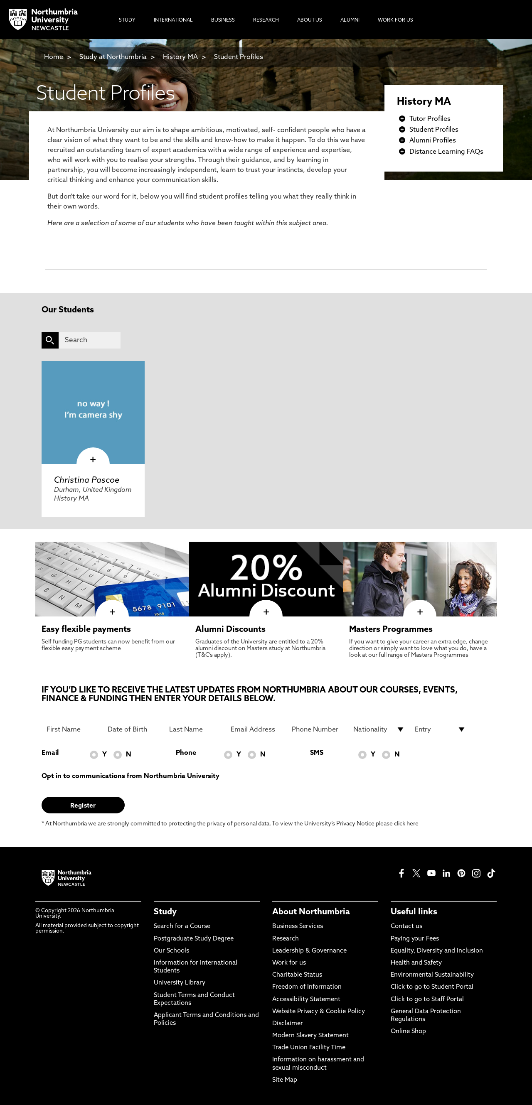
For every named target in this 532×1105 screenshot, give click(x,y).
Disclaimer (287, 1024)
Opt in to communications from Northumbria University (130, 776)
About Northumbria (311, 912)
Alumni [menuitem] (350, 20)
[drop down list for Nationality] (379, 729)
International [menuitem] (173, 20)
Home (53, 57)
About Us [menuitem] (309, 20)
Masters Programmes (391, 630)
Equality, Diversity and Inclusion (437, 951)
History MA (180, 57)
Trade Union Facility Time (308, 1048)
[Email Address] (256, 729)
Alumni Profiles (432, 141)
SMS (316, 753)
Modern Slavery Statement (310, 1036)
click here (406, 824)
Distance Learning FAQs (446, 152)
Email (50, 753)
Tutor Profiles (430, 119)
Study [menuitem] (127, 20)
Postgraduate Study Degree (194, 939)
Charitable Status (297, 975)
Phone (186, 753)
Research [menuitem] (266, 20)
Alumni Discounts (230, 630)
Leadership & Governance (309, 951)
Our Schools (171, 951)
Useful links (414, 912)
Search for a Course (182, 926)
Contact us (406, 926)
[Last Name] (195, 729)
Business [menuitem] (223, 20)
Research (285, 939)
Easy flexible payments (86, 630)
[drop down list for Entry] (440, 729)
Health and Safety (416, 963)
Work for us (289, 963)
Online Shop (408, 1032)
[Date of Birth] (133, 729)
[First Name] (72, 729)
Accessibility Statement (306, 1000)
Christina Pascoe (86, 480)
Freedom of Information (307, 987)
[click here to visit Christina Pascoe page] (93, 412)
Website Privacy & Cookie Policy (318, 1012)
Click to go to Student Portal (432, 987)
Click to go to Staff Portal (427, 1000)
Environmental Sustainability (432, 975)
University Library (179, 983)
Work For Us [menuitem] (395, 20)
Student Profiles (238, 57)
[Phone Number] (317, 729)
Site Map (284, 1080)
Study (165, 912)
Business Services (297, 926)
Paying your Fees (415, 939)
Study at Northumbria (113, 57)
